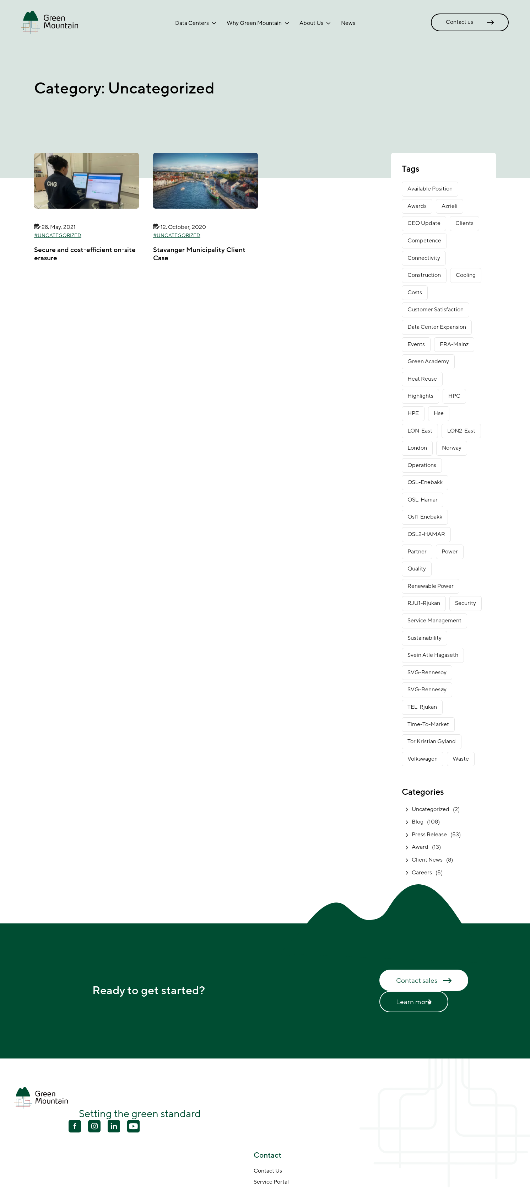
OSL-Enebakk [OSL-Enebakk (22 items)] (425, 482)
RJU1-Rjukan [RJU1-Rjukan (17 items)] (423, 603)
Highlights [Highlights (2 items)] (420, 396)
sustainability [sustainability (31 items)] (424, 638)
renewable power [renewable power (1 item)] (430, 586)
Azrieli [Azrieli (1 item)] (450, 206)
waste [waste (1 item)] (461, 758)
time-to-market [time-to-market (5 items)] (428, 724)
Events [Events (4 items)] (416, 344)
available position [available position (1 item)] (430, 188)
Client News (427, 859)
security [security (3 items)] (465, 603)
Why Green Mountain (254, 23)
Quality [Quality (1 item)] (416, 568)
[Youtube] (94, 1126)
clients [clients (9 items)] (464, 223)
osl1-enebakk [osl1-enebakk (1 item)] (424, 516)
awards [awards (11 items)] (417, 206)
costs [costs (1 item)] (414, 292)
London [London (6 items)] (417, 447)
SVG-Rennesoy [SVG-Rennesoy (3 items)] (427, 672)
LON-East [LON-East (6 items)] (419, 430)
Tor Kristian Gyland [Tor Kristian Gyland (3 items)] (431, 741)
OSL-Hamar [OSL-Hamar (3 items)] (422, 499)
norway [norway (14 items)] (451, 447)
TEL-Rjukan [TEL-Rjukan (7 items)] (422, 707)
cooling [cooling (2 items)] (466, 275)
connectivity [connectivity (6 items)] (423, 258)
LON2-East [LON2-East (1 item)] (461, 430)
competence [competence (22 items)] (424, 240)
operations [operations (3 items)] (421, 465)
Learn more (414, 1002)
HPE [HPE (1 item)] (413, 413)
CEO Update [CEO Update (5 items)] (423, 223)
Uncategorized (59, 235)
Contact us (459, 22)
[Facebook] (75, 1127)
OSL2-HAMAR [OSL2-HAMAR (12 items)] (426, 534)
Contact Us (268, 1171)
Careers (422, 872)
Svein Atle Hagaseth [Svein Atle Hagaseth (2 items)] (432, 655)
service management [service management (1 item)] (434, 620)
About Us (311, 23)
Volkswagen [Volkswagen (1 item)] (422, 758)
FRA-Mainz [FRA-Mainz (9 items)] (454, 344)
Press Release (429, 834)
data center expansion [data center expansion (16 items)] (436, 327)
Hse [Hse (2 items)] (439, 413)
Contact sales (416, 980)
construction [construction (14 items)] (424, 275)
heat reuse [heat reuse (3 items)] (422, 378)
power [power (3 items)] (450, 551)
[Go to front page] (49, 22)
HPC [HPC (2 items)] (454, 396)
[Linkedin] (114, 1127)
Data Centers (192, 23)
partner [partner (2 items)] (417, 551)
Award (420, 847)
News (348, 23)
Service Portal (271, 1182)
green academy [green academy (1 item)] (428, 361)
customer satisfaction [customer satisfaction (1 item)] (435, 309)
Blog (417, 821)
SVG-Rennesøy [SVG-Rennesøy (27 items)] (427, 689)
